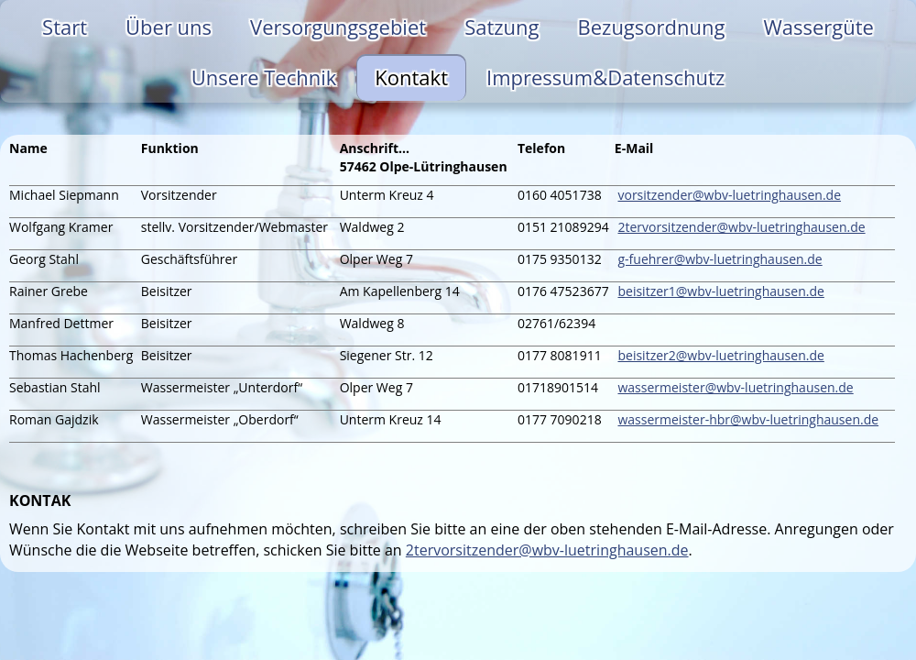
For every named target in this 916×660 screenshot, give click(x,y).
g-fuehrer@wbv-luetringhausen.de (719, 259)
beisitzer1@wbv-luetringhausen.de (720, 291)
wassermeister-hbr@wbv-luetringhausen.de (747, 419)
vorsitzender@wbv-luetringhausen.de (729, 195)
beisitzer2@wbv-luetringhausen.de (720, 355)
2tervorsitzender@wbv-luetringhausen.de (741, 227)
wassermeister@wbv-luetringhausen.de (735, 387)
